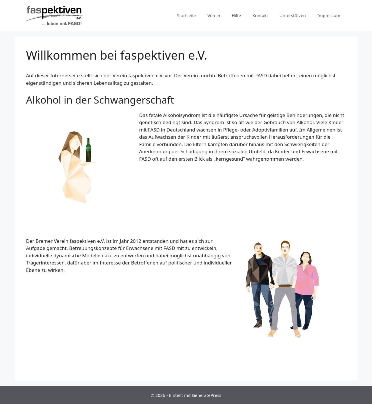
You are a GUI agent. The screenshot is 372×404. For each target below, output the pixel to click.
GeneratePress (206, 395)
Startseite (186, 15)
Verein (213, 15)
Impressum (328, 15)
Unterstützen (292, 15)
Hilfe (236, 15)
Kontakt (260, 15)
